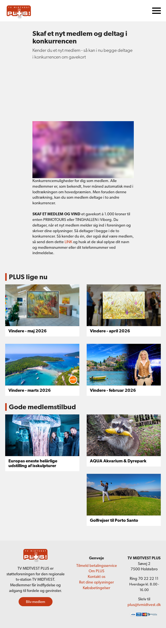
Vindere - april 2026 (110, 330)
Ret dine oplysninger (96, 582)
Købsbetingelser (96, 587)
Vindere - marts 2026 (29, 390)
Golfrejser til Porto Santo (114, 520)
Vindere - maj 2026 (27, 330)
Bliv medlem (35, 601)
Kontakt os (96, 576)
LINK (69, 241)
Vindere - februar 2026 (113, 390)
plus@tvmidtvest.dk (144, 604)
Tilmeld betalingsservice (96, 565)
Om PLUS (96, 571)
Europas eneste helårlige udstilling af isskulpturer (32, 463)
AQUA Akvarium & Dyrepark (118, 460)
